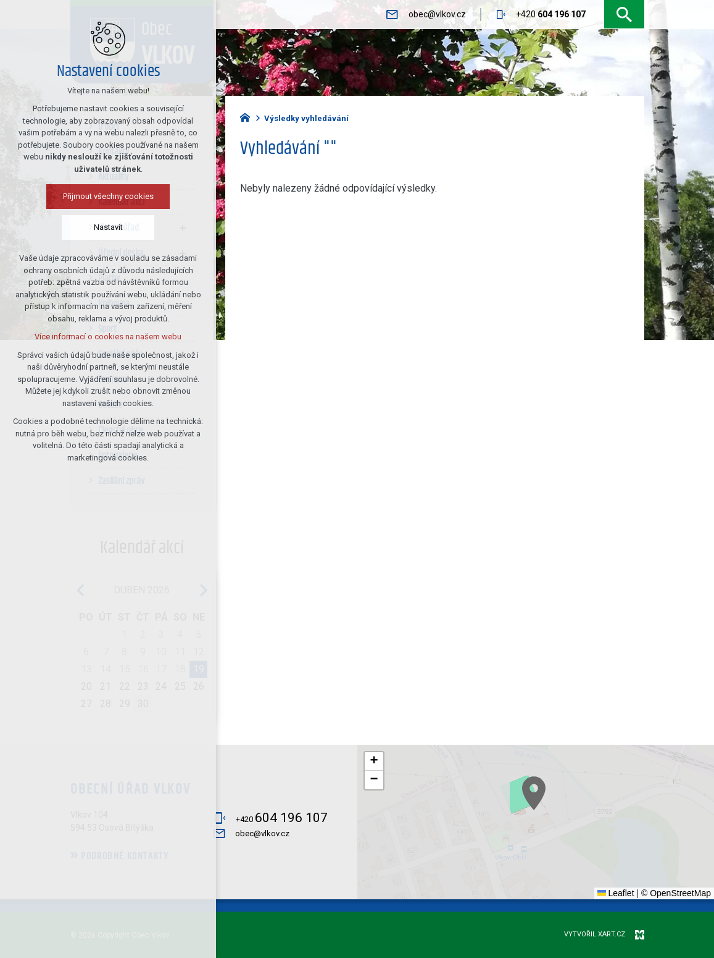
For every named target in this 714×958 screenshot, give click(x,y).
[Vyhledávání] (624, 14)
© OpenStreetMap (676, 893)
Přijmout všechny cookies (79, 196)
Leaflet (615, 893)
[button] (560, 811)
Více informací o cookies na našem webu (79, 336)
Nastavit (79, 227)
